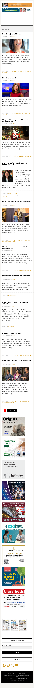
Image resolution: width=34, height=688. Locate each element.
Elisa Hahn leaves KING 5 (10, 78)
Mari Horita (14, 71)
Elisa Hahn (14, 113)
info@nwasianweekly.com (21, 678)
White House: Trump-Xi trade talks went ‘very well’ (15, 302)
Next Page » (13, 410)
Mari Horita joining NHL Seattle (12, 34)
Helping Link (14, 240)
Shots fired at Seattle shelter (11, 333)
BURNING (21, 401)
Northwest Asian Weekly (17, 19)
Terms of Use (21, 680)
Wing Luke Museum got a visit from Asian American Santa (15, 120)
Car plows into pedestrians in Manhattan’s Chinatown (16, 276)
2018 (10, 71)
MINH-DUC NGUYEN (22, 240)
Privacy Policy (13, 680)
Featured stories (19, 400)
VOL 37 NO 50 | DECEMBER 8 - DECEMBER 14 (21, 156)
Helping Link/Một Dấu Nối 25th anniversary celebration (16, 202)
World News (11, 326)
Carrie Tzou (14, 195)
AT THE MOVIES (15, 401)
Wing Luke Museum (6, 158)
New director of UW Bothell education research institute (14, 163)
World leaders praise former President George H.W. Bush (14, 247)
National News (12, 269)
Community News (12, 354)
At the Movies (11, 400)
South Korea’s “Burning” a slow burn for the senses (16, 361)
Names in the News (12, 70)
